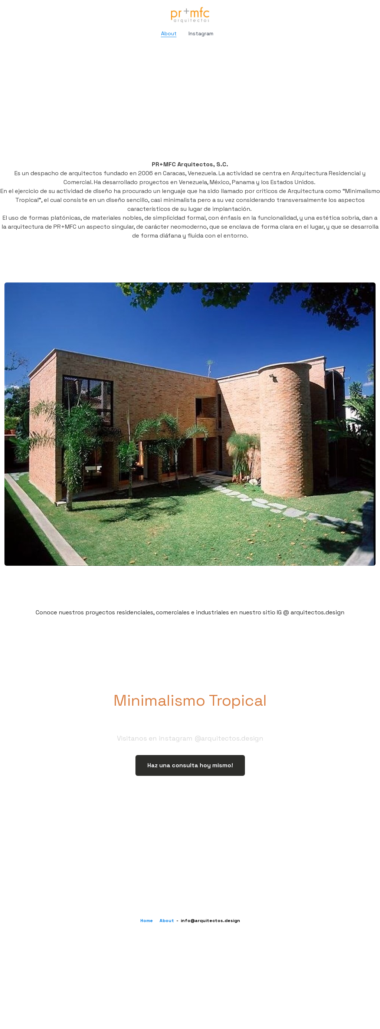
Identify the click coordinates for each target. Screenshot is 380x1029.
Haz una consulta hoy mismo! (190, 765)
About (167, 921)
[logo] (190, 15)
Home (146, 921)
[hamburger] (24, 12)
